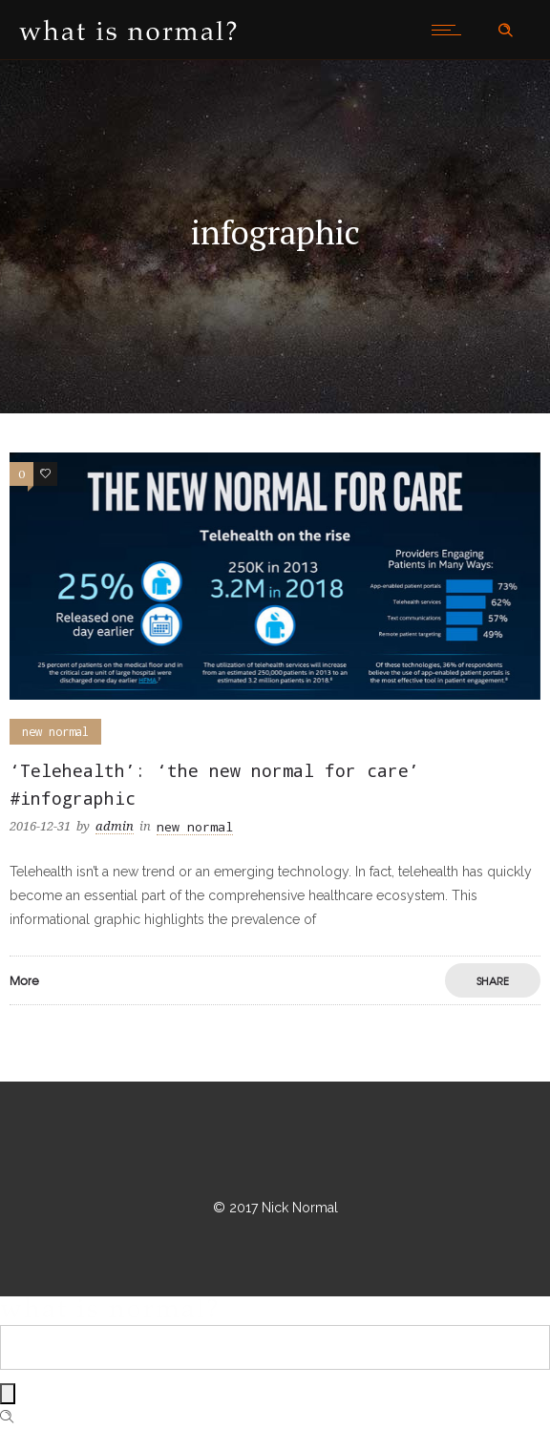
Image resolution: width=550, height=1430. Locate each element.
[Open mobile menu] (451, 30)
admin (114, 826)
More (24, 980)
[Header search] (505, 30)
